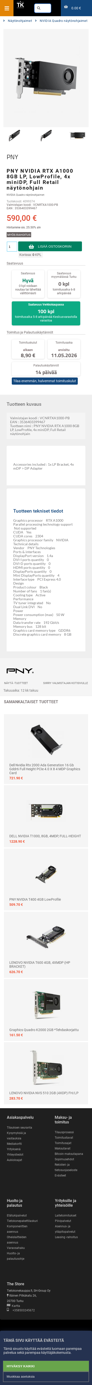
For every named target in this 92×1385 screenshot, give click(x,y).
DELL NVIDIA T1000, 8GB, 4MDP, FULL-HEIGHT (45, 836)
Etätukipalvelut (17, 1215)
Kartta (13, 1306)
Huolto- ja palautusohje (15, 1256)
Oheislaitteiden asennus (16, 1239)
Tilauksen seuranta (19, 1127)
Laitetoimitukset (65, 1215)
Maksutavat (62, 1148)
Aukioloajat (14, 1160)
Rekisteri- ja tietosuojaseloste (66, 1167)
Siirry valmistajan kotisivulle (65, 683)
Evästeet (60, 1175)
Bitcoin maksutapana (69, 1154)
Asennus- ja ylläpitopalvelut (65, 1229)
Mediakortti (14, 1144)
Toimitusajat (63, 1143)
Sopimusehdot (64, 1159)
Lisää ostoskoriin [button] (54, 246)
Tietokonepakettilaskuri (22, 1221)
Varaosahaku (16, 1248)
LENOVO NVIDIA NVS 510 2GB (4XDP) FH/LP (44, 1093)
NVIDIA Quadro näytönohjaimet (61, 21)
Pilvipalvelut (63, 1221)
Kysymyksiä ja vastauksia (16, 1135)
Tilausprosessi (64, 1132)
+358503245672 (21, 1310)
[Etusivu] (20, 7)
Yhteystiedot (15, 1154)
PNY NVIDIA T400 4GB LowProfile (35, 899)
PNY (12, 156)
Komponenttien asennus (17, 1229)
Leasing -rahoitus (66, 1237)
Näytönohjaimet (17, 21)
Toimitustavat (64, 1137)
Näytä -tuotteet (16, 683)
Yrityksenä (14, 1149)
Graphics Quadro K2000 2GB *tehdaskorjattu (44, 1030)
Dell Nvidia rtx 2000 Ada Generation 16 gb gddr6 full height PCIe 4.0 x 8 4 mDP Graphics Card (44, 769)
